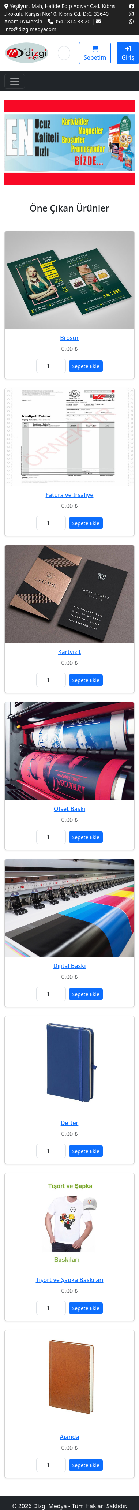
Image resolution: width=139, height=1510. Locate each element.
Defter (70, 1123)
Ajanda (69, 1437)
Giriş (127, 53)
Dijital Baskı (69, 966)
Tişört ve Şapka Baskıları (69, 1280)
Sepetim (95, 53)
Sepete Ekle (85, 366)
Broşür (69, 338)
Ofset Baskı (69, 809)
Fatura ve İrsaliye (70, 495)
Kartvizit (69, 652)
